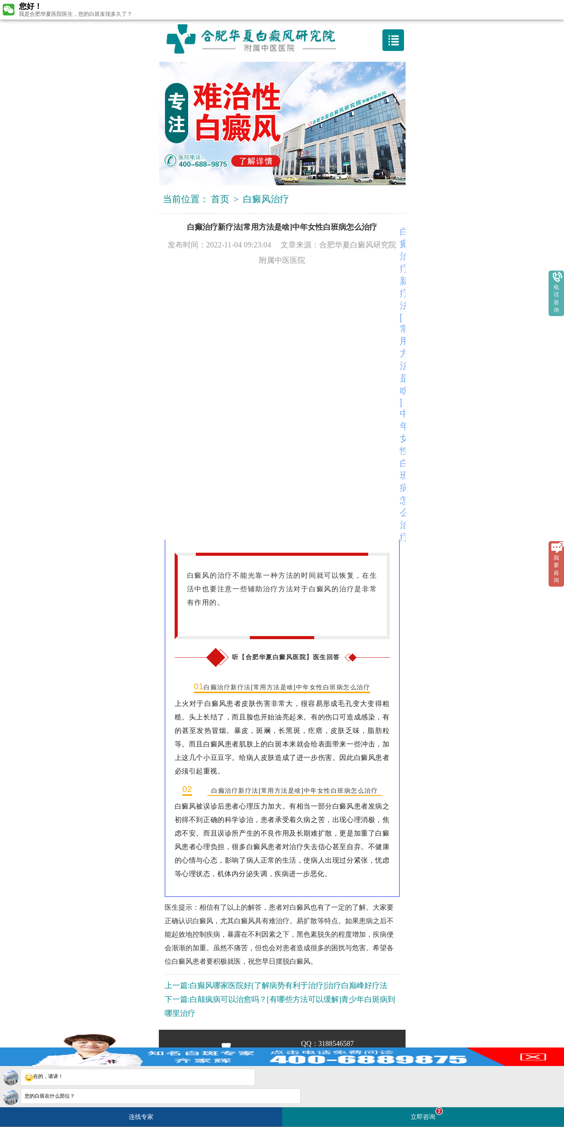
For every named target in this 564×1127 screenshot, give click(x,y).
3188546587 (336, 1043)
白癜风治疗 (266, 199)
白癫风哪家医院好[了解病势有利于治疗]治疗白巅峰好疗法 (288, 985)
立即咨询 (427, 1113)
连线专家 (141, 1116)
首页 (220, 199)
